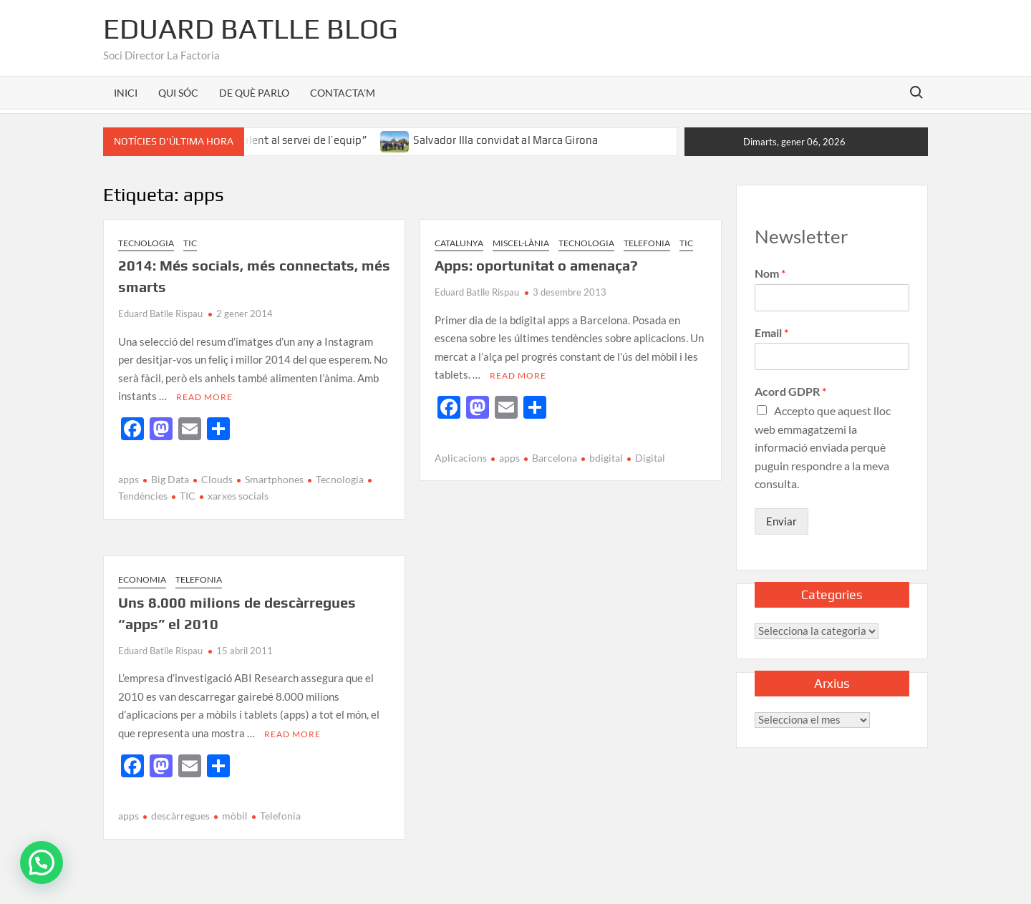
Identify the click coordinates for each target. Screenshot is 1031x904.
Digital (650, 458)
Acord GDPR (790, 391)
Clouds (217, 479)
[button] (41, 862)
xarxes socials (238, 496)
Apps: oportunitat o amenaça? (536, 265)
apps (128, 479)
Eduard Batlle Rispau (160, 313)
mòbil (235, 816)
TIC (190, 243)
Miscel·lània (521, 243)
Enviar (781, 521)
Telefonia (647, 243)
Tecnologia (146, 243)
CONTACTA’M (342, 93)
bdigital (606, 458)
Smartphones (274, 479)
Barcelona (554, 458)
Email (771, 332)
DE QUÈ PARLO (254, 93)
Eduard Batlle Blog (250, 28)
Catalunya (459, 243)
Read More (204, 397)
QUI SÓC (178, 93)
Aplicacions (461, 458)
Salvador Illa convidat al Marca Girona (506, 140)
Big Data (170, 479)
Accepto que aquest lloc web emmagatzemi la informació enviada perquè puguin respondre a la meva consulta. (823, 447)
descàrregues (180, 816)
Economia (142, 579)
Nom (770, 273)
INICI (125, 93)
